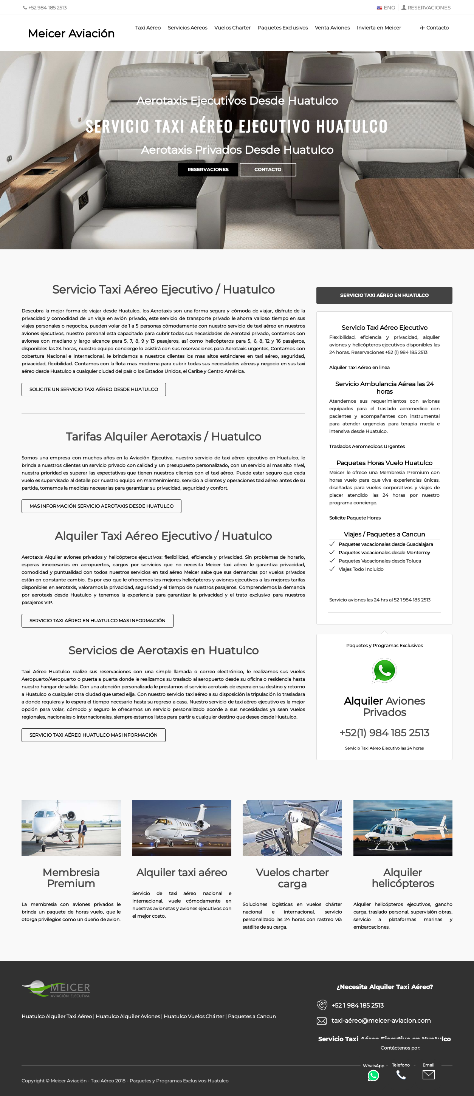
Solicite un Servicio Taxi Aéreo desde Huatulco (93, 389)
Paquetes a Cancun (252, 1016)
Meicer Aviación (71, 33)
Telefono (401, 1071)
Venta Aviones (332, 28)
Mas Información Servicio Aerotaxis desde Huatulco (101, 506)
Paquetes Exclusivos (283, 28)
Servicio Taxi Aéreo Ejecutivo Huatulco (237, 125)
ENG (385, 8)
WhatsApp (373, 1072)
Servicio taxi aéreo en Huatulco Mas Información (97, 620)
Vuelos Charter (232, 28)
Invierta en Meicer (379, 28)
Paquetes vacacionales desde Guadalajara (386, 544)
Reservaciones (208, 170)
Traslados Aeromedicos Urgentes (367, 446)
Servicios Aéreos (187, 28)
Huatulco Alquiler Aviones (128, 1016)
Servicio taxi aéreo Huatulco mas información (93, 735)
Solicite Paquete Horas (355, 518)
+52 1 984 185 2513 (357, 1005)
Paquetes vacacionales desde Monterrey (384, 552)
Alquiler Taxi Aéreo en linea (359, 367)
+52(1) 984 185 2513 (384, 733)
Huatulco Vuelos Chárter (194, 1016)
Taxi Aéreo (148, 28)
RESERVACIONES (429, 8)
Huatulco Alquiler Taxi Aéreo (57, 1016)
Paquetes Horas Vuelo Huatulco (384, 463)
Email (429, 1071)
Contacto (434, 28)
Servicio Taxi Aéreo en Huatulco (384, 295)
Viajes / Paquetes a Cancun (384, 534)
